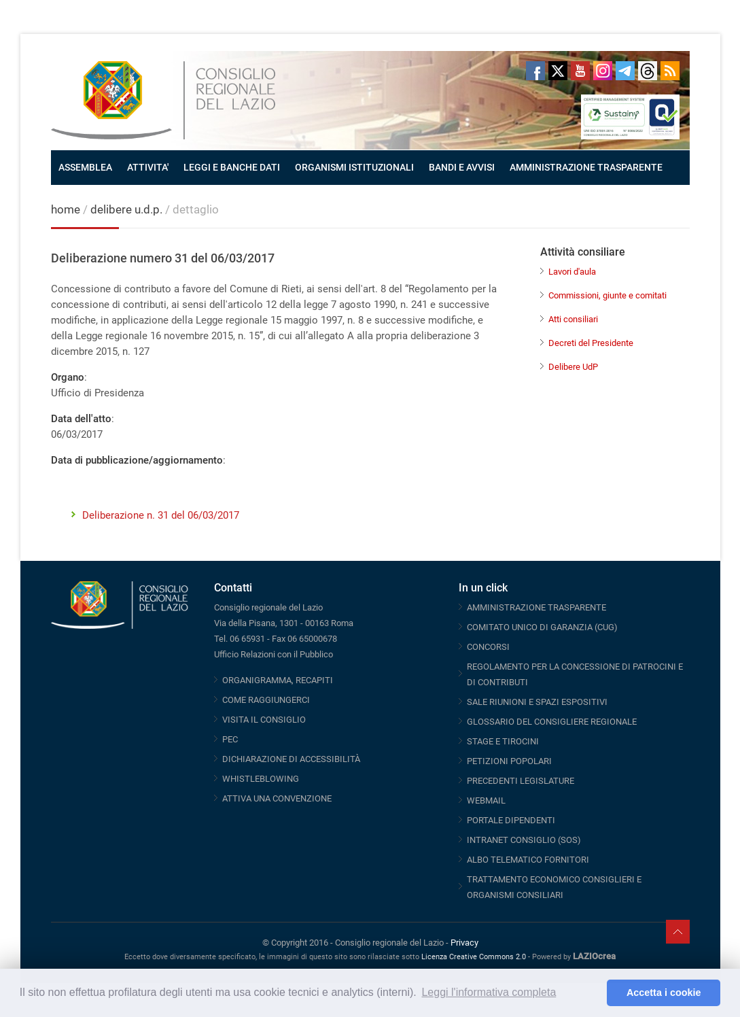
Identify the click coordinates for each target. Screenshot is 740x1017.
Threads (647, 70)
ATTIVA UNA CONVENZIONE (277, 798)
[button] (593, 993)
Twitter (557, 70)
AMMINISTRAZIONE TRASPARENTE (586, 167)
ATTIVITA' (148, 167)
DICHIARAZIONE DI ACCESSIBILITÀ (291, 759)
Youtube (580, 70)
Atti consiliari (573, 319)
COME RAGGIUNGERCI (266, 700)
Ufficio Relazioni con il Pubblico (273, 654)
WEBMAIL (486, 800)
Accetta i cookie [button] (664, 992)
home (65, 209)
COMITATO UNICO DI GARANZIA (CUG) (542, 627)
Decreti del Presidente (590, 343)
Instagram (602, 70)
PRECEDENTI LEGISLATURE (520, 781)
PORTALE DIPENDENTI (511, 820)
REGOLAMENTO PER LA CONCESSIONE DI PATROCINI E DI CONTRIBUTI (575, 674)
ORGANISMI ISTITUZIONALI (354, 167)
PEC (230, 739)
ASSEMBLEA (85, 167)
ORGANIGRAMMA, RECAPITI (277, 680)
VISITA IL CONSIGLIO (264, 719)
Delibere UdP (573, 367)
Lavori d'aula (572, 271)
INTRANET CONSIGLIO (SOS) (524, 840)
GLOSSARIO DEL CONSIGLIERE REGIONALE (552, 722)
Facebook (535, 70)
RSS (670, 70)
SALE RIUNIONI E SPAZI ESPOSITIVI (537, 702)
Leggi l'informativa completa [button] (488, 992)
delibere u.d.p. (127, 209)
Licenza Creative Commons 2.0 (473, 956)
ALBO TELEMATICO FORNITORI (528, 860)
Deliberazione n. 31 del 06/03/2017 (160, 515)
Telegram (625, 70)
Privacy (464, 942)
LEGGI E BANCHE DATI (231, 167)
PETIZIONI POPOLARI (509, 761)
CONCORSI (488, 647)
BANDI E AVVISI (462, 167)
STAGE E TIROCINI (503, 741)
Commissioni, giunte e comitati (607, 295)
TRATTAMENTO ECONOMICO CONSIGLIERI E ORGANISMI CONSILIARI (554, 887)
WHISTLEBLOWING (260, 779)
